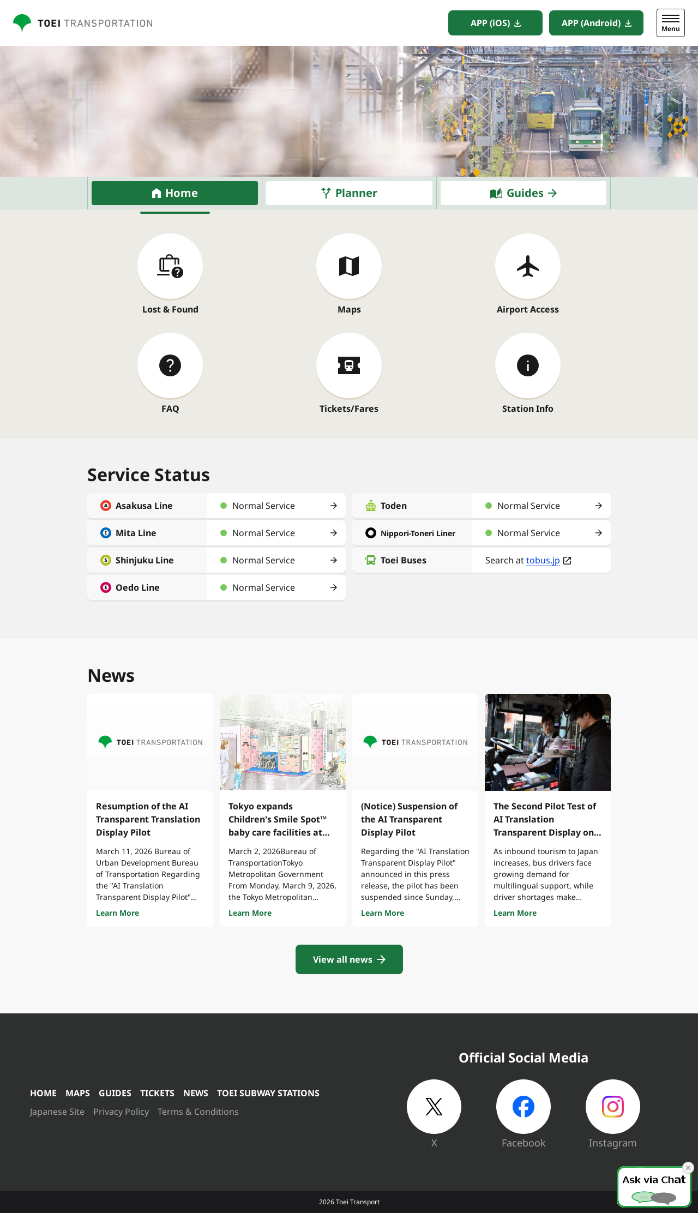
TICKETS (157, 1093)
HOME (43, 1093)
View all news (342, 959)
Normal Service (263, 506)
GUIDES (115, 1093)
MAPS (77, 1093)
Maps (349, 309)
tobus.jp (543, 560)
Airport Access (528, 309)
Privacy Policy (121, 1112)
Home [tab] (181, 192)
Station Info (527, 409)
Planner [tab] (356, 192)
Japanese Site (57, 1112)
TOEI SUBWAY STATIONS (268, 1093)
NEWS (195, 1093)
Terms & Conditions (198, 1112)
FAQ (170, 409)
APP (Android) (591, 23)
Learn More (117, 913)
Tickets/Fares (349, 409)
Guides (525, 192)
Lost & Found (170, 309)
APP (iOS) (490, 23)
